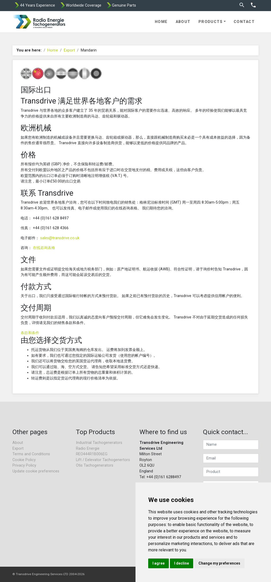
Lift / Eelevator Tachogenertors (103, 460)
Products (210, 22)
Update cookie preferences (35, 471)
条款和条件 (30, 333)
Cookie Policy (24, 460)
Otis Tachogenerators (94, 465)
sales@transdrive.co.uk (59, 238)
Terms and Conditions (31, 454)
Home (161, 22)
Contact (244, 22)
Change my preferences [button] (219, 563)
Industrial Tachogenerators (99, 442)
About (183, 22)
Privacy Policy (24, 465)
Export (69, 50)
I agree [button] (158, 563)
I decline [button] (181, 563)
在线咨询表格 (44, 248)
